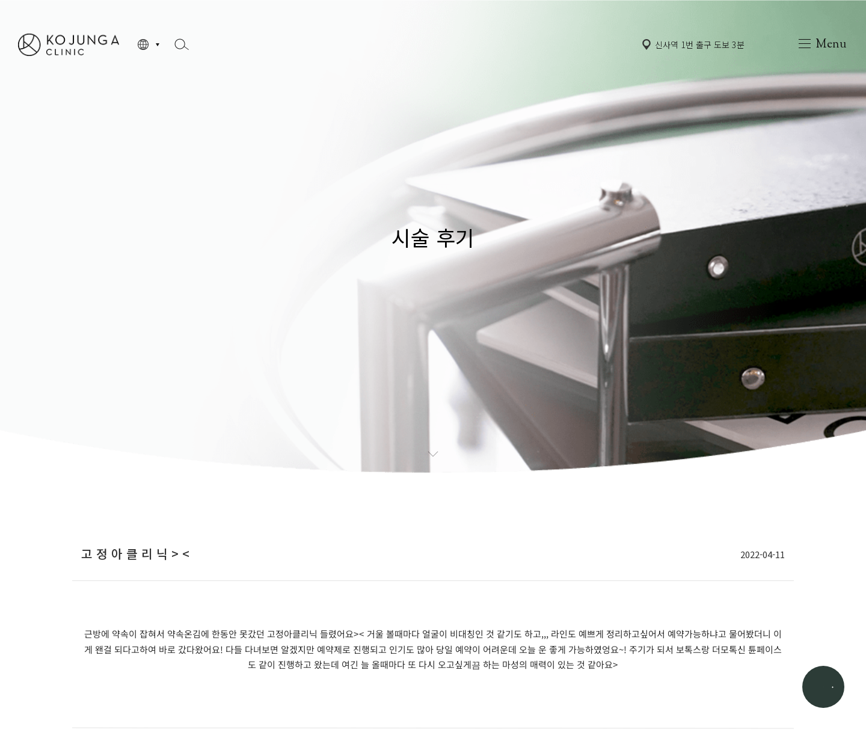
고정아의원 (68, 44)
